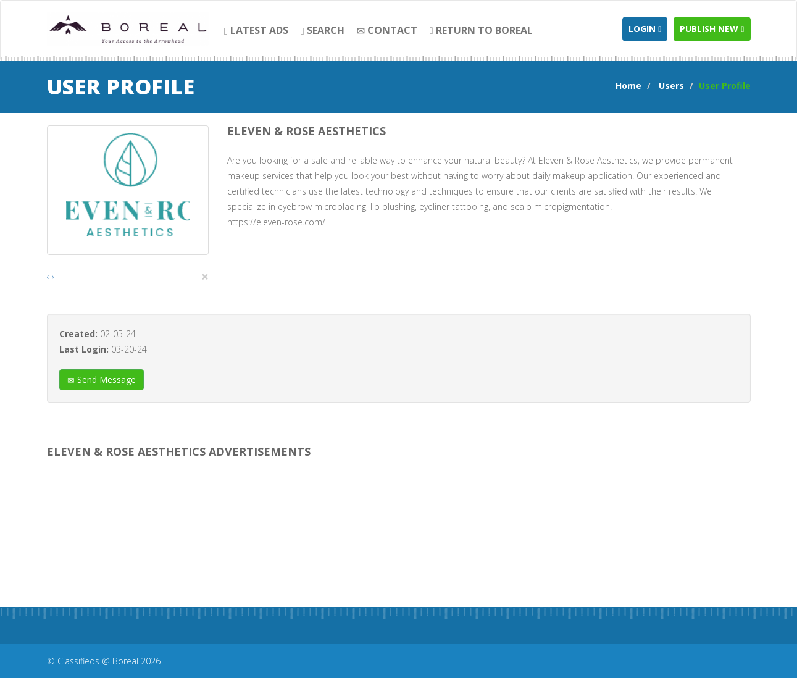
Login (644, 29)
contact (387, 30)
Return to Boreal (481, 30)
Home (628, 85)
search (322, 30)
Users (671, 85)
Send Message (101, 379)
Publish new (712, 29)
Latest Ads (256, 30)
